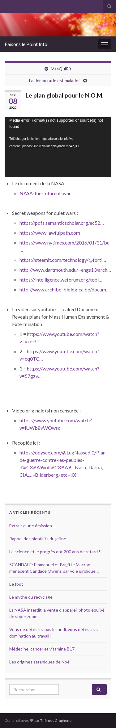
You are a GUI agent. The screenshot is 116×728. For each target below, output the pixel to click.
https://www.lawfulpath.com (49, 233)
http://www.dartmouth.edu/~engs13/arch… (65, 270)
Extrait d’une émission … (32, 525)
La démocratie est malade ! (55, 80)
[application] (58, 147)
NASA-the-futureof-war (45, 193)
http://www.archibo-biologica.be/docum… (64, 289)
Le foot (16, 584)
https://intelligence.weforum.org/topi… (60, 279)
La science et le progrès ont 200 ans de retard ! (54, 551)
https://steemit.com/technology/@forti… (62, 260)
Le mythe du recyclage (31, 597)
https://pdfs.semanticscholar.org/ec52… (61, 223)
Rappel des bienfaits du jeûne (37, 538)
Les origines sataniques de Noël (40, 661)
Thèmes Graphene (55, 720)
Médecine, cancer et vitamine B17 (42, 648)
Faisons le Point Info (26, 44)
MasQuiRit (61, 68)
